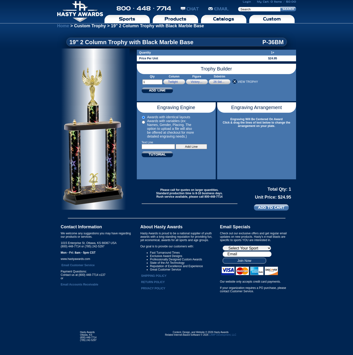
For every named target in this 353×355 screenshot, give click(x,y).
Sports (127, 19)
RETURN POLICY (153, 282)
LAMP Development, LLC (222, 335)
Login (247, 1)
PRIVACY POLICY (153, 288)
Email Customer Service (78, 265)
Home (63, 25)
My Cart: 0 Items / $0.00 (276, 1)
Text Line (147, 142)
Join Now (244, 261)
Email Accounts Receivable (79, 284)
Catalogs (223, 19)
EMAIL (218, 8)
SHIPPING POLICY (153, 276)
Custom (272, 19)
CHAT (190, 8)
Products (175, 19)
